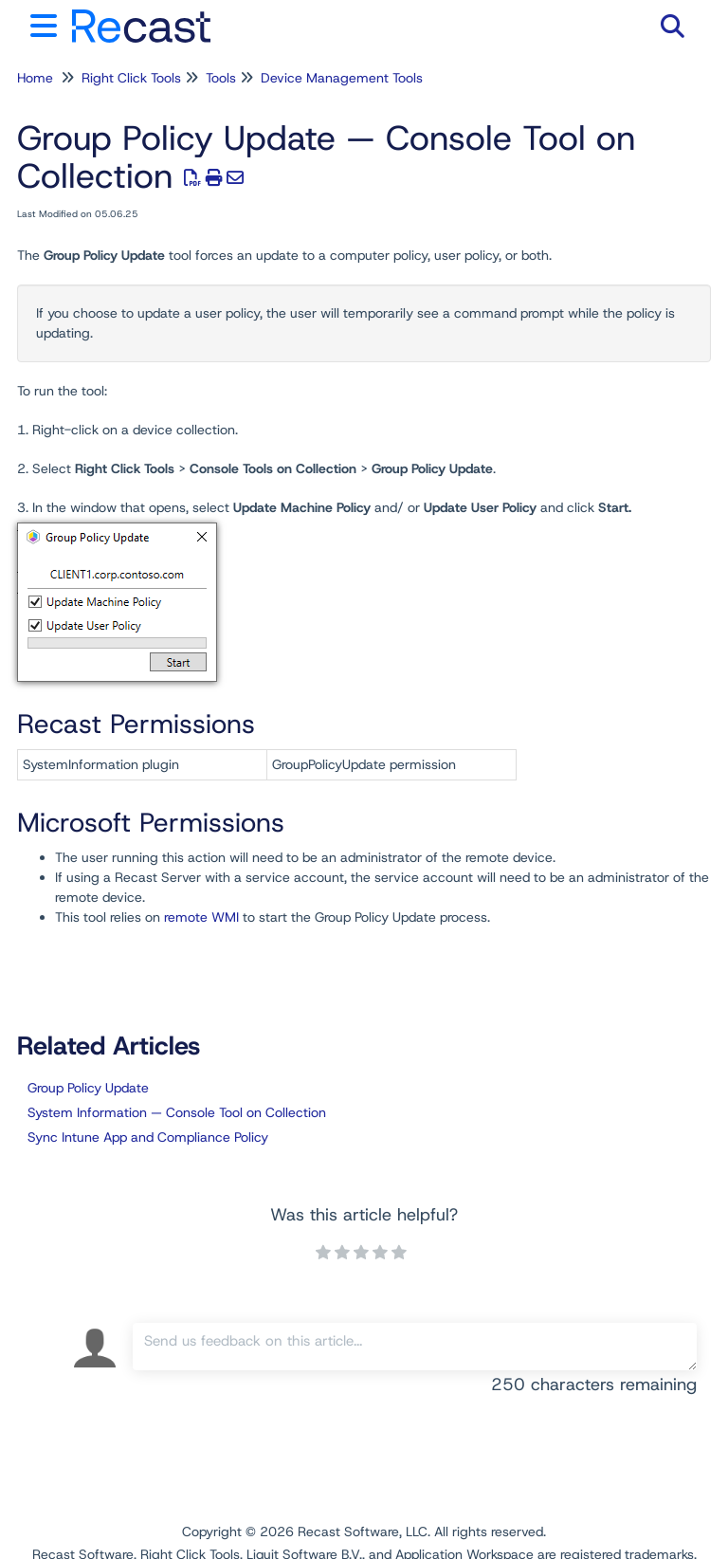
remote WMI (201, 917)
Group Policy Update (88, 1087)
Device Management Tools (342, 77)
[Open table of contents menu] (47, 23)
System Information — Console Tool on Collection (176, 1112)
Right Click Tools (131, 77)
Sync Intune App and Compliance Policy (147, 1137)
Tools (221, 77)
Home (35, 77)
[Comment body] (415, 1346)
